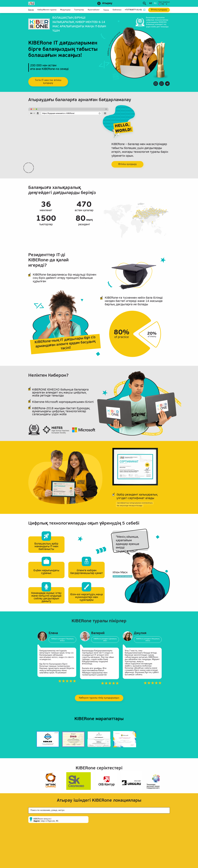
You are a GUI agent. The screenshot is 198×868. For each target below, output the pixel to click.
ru (155, 3)
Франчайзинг (94, 10)
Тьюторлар (79, 10)
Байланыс (117, 10)
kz (150, 3)
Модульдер (65, 10)
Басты (31, 10)
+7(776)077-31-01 (133, 10)
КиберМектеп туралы (46, 10)
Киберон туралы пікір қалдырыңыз (99, 698)
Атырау (107, 3)
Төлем (106, 10)
